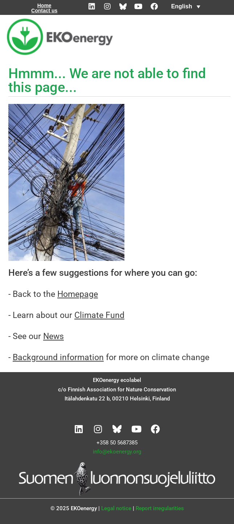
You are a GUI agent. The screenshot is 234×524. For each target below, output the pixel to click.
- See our (36, 336)
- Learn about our (66, 315)
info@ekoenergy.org (117, 451)
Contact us (44, 10)
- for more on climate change (108, 357)
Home (44, 5)
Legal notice (116, 508)
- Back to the (53, 294)
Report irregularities (160, 508)
